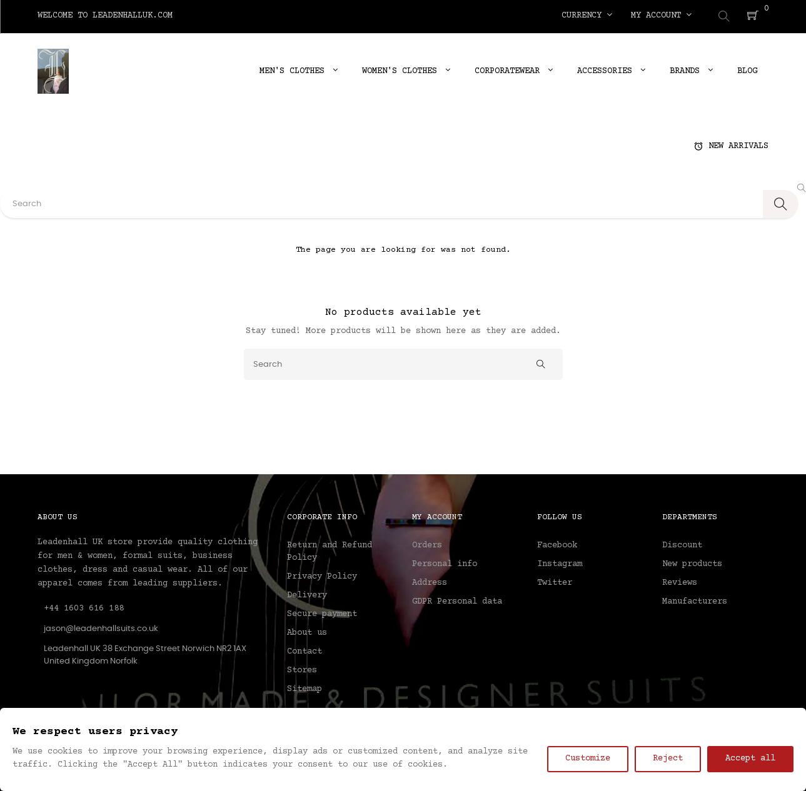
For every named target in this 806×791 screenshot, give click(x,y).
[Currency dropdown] (587, 15)
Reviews (679, 581)
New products (692, 562)
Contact (304, 650)
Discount (682, 544)
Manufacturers (694, 600)
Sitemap (304, 687)
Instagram (559, 562)
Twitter (554, 581)
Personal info (444, 562)
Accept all (750, 759)
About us (307, 631)
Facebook (557, 544)
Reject (668, 759)
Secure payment (322, 612)
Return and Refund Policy (329, 550)
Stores (302, 669)
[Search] (403, 361)
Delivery (307, 594)
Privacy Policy (322, 575)
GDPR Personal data (457, 600)
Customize (587, 759)
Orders (427, 544)
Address (429, 581)
